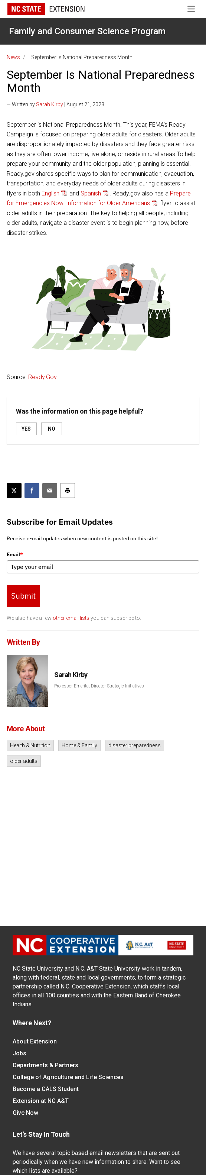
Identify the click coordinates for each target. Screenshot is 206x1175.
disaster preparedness (134, 745)
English (50, 193)
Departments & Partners (45, 1065)
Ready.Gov (42, 377)
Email (15, 554)
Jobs (19, 1053)
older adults (23, 761)
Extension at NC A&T (41, 1100)
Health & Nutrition (30, 745)
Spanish (91, 193)
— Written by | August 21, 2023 (55, 104)
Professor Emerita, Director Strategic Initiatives (99, 686)
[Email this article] (49, 490)
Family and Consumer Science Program (87, 31)
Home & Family (79, 745)
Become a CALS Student (46, 1089)
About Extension (35, 1041)
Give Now (25, 1112)
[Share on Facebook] (31, 490)
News (13, 57)
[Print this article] (67, 490)
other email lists (71, 618)
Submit (23, 595)
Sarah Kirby (49, 104)
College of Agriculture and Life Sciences (68, 1077)
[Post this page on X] (14, 490)
